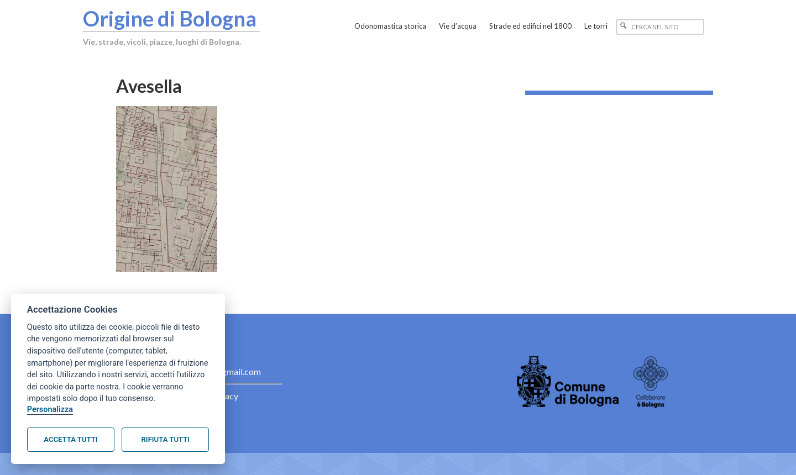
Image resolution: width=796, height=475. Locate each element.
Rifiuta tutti (166, 439)
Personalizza (50, 409)
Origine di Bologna (169, 18)
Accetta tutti (70, 439)
